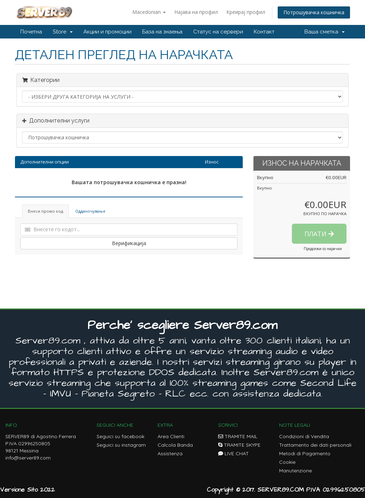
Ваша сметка (324, 31)
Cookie (287, 462)
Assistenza (170, 453)
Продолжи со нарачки (323, 248)
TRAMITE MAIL (237, 436)
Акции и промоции (107, 31)
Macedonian (149, 12)
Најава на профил (196, 12)
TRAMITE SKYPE (239, 445)
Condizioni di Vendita (304, 436)
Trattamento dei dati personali (315, 445)
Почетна (31, 31)
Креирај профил (245, 12)
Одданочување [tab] (90, 211)
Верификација (129, 243)
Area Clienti (171, 436)
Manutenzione (295, 470)
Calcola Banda (175, 445)
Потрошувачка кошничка (313, 12)
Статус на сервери (218, 31)
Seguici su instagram (121, 445)
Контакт (264, 31)
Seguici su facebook (120, 436)
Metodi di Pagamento (304, 453)
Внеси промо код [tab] (45, 211)
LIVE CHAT (233, 453)
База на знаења (162, 31)
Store (63, 31)
